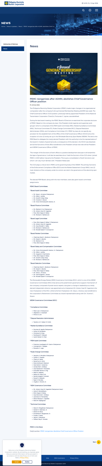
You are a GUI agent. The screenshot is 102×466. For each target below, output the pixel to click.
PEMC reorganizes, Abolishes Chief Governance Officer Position (62, 431)
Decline (27, 462)
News (5, 49)
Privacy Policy (24, 457)
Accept (17, 462)
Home (3, 26)
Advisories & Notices (10, 44)
